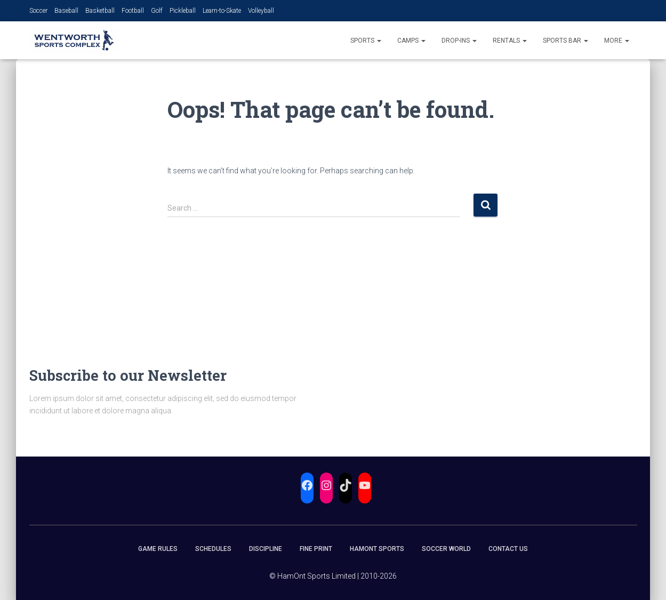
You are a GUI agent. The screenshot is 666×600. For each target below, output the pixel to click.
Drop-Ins (459, 40)
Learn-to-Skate (222, 10)
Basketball (100, 10)
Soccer (38, 10)
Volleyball (261, 10)
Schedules (213, 549)
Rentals (510, 40)
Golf (157, 10)
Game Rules (158, 549)
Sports (365, 40)
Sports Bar (565, 40)
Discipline (265, 549)
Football (133, 10)
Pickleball (183, 10)
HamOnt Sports (377, 549)
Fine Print (316, 549)
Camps (411, 40)
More (616, 40)
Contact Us (508, 549)
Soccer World (446, 549)
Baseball (66, 10)
